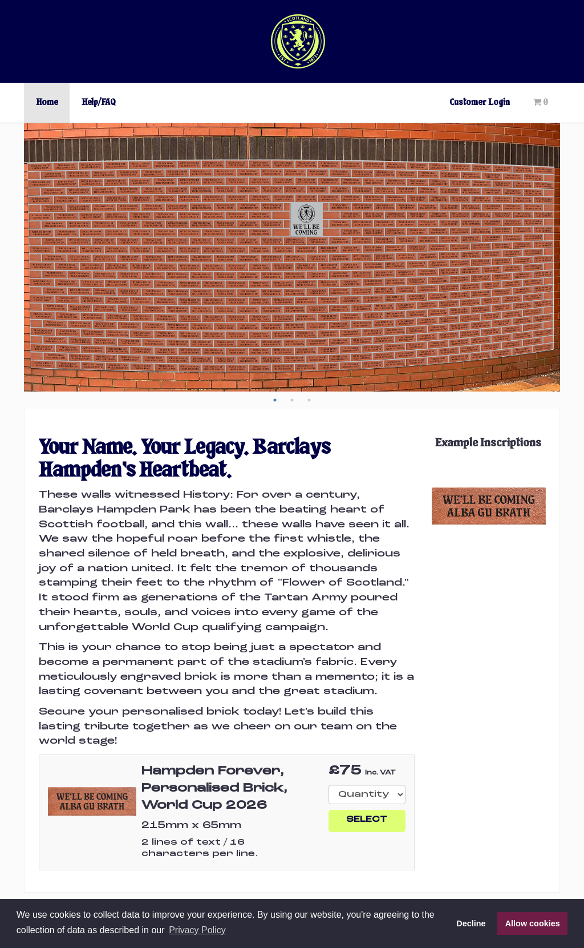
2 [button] (292, 400)
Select (366, 820)
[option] (292, 257)
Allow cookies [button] (532, 923)
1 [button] (275, 400)
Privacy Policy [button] (197, 930)
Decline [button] (470, 923)
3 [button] (309, 400)
